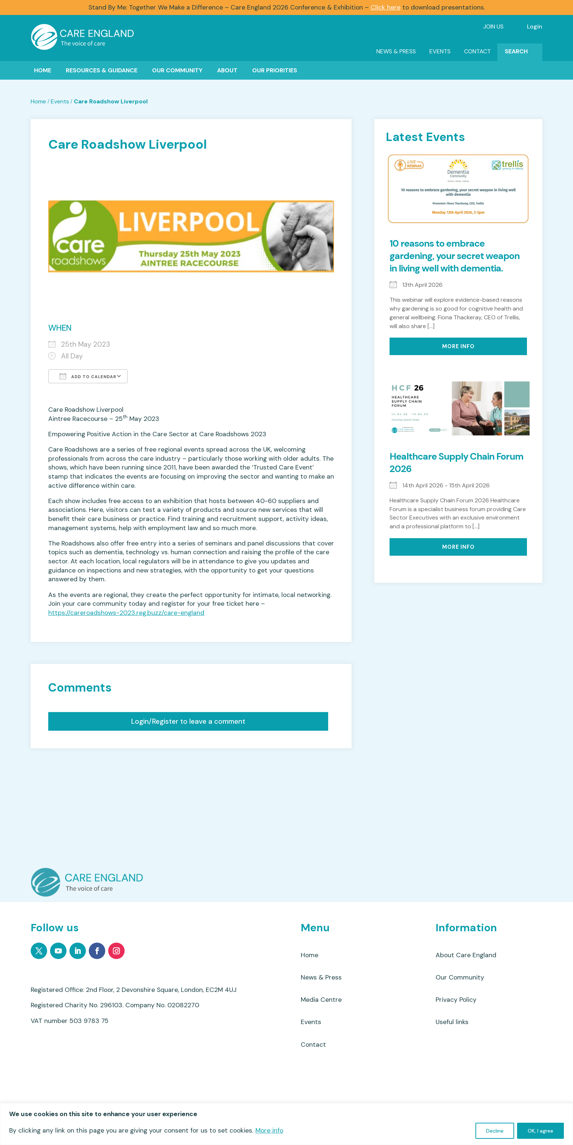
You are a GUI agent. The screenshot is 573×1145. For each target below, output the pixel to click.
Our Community (177, 70)
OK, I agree (540, 1130)
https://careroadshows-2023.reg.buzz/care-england (126, 613)
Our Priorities (274, 70)
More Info (458, 346)
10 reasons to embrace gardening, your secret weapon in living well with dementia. (455, 255)
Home (42, 70)
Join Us (493, 27)
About (227, 70)
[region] (286, 1124)
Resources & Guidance (101, 70)
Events (440, 51)
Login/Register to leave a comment (188, 721)
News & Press (396, 51)
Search (516, 51)
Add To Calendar (88, 376)
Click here (386, 7)
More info (269, 1130)
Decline (495, 1130)
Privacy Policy (456, 1000)
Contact (477, 51)
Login (534, 27)
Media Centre (321, 1000)
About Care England (466, 955)
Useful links (452, 1022)
